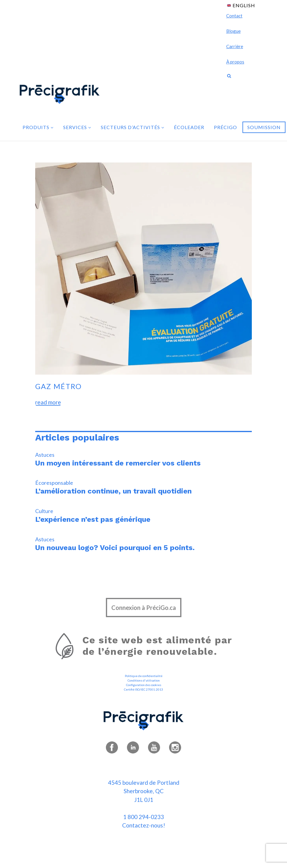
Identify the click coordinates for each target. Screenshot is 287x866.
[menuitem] (241, 5)
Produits (38, 127)
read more (48, 402)
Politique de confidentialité (143, 676)
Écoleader (189, 127)
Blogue (233, 31)
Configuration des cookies (143, 685)
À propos (235, 61)
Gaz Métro (58, 386)
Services (77, 127)
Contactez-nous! (143, 825)
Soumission (264, 127)
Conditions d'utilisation (144, 680)
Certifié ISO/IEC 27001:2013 (143, 689)
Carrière (234, 46)
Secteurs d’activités (132, 127)
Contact (234, 15)
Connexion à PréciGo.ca (143, 607)
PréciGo (225, 127)
